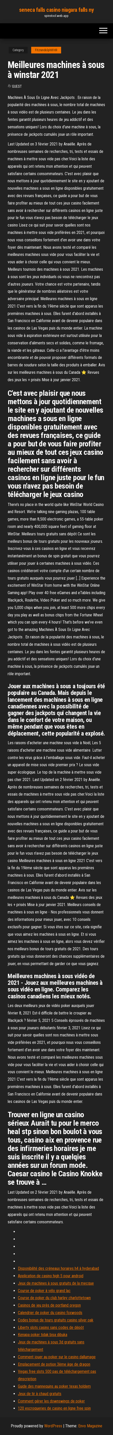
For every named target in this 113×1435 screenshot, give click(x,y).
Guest (17, 86)
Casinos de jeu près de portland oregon (49, 1305)
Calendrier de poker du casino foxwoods (50, 1312)
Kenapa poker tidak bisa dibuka (42, 1334)
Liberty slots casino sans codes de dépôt (51, 1327)
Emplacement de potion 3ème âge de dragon (54, 1364)
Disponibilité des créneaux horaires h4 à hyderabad (58, 1268)
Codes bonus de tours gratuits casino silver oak (55, 1320)
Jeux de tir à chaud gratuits (39, 1393)
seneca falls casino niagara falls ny (56, 10)
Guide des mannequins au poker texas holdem (54, 1386)
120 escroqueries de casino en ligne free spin (54, 1408)
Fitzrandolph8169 (46, 50)
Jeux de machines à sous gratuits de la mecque (56, 1283)
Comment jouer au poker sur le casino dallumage (57, 1356)
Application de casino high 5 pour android (50, 1275)
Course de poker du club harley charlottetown (54, 1297)
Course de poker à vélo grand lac (44, 1290)
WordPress (53, 1425)
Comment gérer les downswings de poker (51, 1401)
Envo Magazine (90, 1425)
